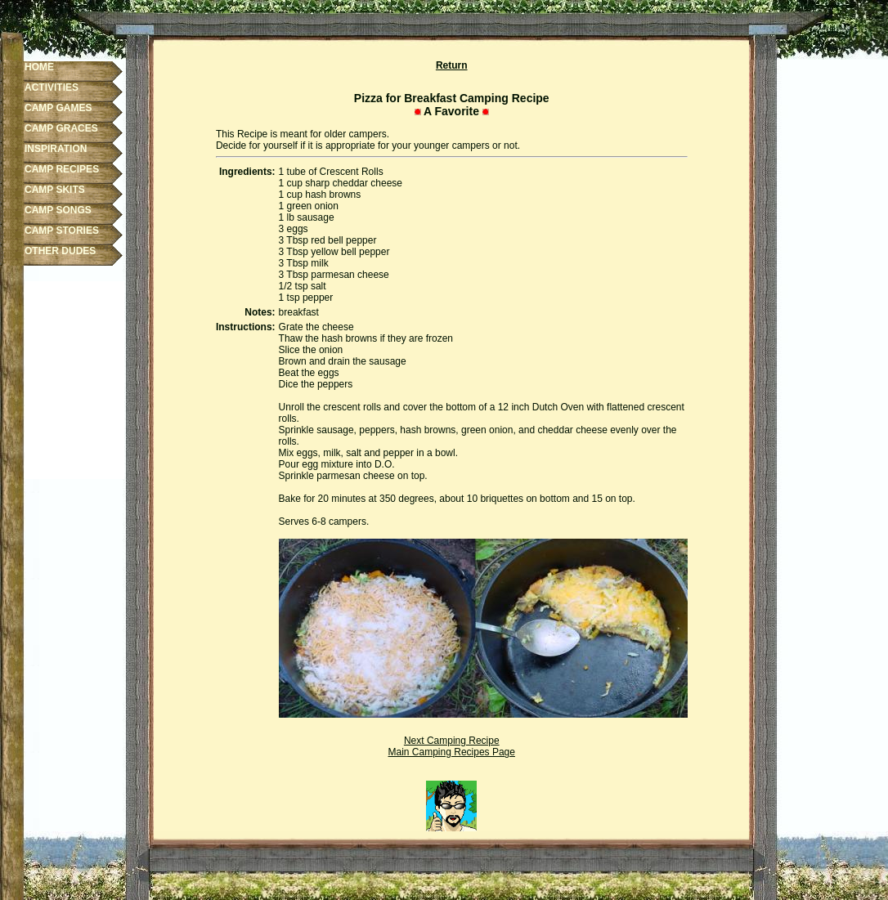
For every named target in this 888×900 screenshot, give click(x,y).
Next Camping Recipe (452, 740)
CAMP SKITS (55, 189)
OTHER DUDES (60, 251)
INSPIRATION (56, 148)
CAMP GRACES (61, 128)
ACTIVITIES (51, 87)
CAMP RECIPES (62, 169)
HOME (39, 67)
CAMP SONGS (58, 210)
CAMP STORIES (62, 230)
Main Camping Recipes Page (451, 752)
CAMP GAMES (58, 108)
